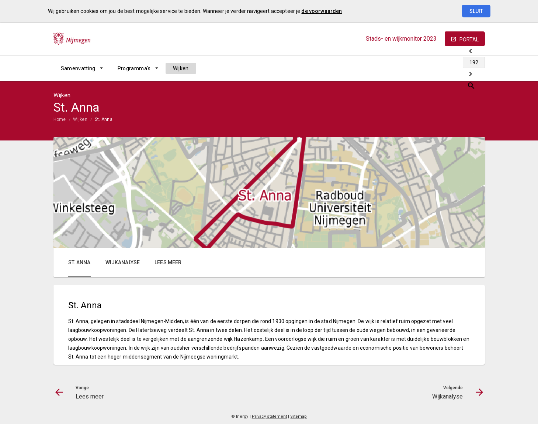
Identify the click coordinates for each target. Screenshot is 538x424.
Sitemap (298, 416)
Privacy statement (269, 416)
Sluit (476, 11)
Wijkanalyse (122, 262)
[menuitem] (81, 68)
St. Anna (103, 119)
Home (59, 119)
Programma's (134, 68)
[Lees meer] (421, 68)
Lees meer (168, 262)
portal (469, 40)
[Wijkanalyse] (460, 68)
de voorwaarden (321, 11)
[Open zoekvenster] (476, 68)
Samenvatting (78, 68)
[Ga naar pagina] (441, 68)
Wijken (181, 68)
